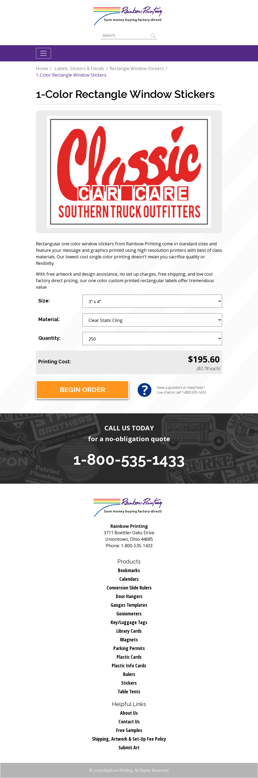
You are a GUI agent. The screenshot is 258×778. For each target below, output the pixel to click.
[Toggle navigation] (43, 53)
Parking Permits (129, 648)
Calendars (129, 579)
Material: (49, 319)
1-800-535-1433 (129, 459)
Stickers (129, 683)
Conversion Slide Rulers (129, 587)
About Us (129, 713)
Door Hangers (129, 596)
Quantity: (49, 338)
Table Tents (129, 691)
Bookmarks (129, 570)
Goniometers (129, 613)
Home (42, 68)
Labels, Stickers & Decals (79, 68)
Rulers (129, 674)
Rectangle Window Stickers (137, 68)
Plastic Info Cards (129, 665)
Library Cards (129, 631)
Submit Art (129, 747)
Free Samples (129, 730)
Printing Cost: (54, 361)
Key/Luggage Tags (129, 622)
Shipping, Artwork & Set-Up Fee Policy (129, 739)
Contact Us (129, 721)
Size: (44, 301)
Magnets (129, 639)
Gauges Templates (129, 605)
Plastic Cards (129, 657)
